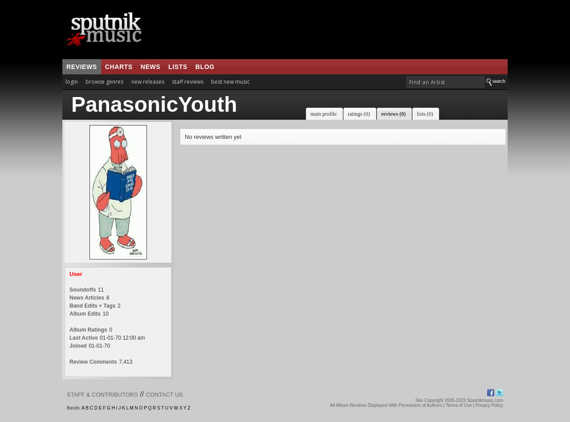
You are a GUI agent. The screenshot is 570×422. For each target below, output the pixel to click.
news (150, 66)
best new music (230, 81)
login (71, 81)
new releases (147, 81)
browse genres (104, 81)
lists (177, 66)
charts (119, 66)
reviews (81, 66)
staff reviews (188, 81)
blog (205, 66)
